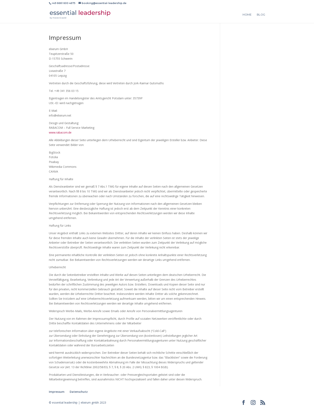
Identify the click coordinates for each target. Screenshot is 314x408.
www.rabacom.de (60, 132)
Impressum (56, 392)
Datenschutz (79, 392)
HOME (247, 14)
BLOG (261, 14)
